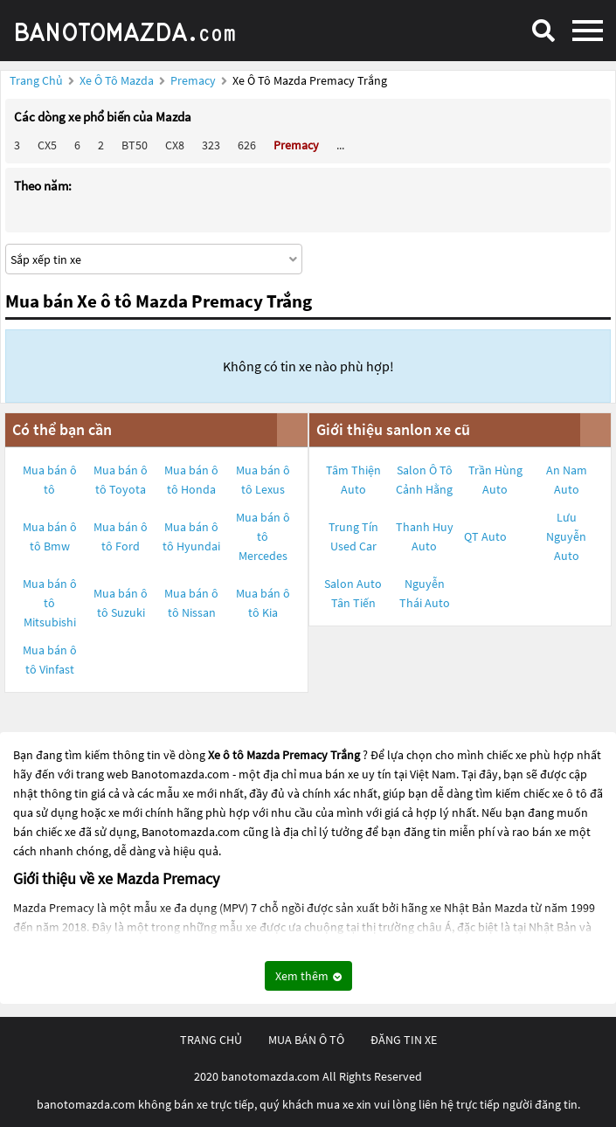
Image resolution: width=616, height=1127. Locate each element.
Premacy (194, 80)
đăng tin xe (403, 1039)
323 (211, 145)
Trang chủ (36, 80)
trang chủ (211, 1039)
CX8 (174, 145)
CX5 (47, 145)
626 (247, 145)
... (340, 145)
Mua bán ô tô (50, 479)
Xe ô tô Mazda (117, 80)
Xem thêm (308, 976)
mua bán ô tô (306, 1039)
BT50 (134, 145)
